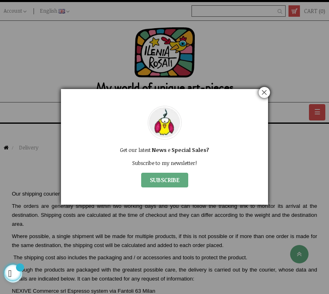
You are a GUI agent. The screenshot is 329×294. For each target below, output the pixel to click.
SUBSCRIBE (165, 180)
